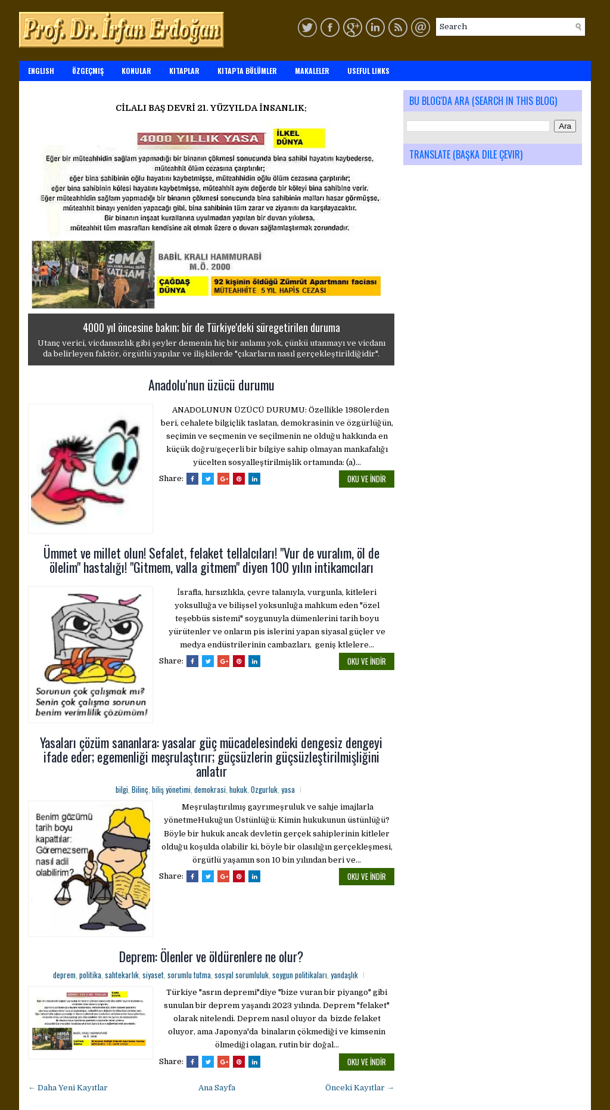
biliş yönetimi (171, 789)
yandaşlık (344, 975)
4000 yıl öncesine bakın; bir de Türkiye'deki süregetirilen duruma (211, 327)
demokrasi (210, 789)
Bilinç (140, 789)
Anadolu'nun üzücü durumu (211, 384)
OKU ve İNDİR (366, 479)
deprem (64, 975)
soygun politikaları (299, 975)
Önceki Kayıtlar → (359, 1087)
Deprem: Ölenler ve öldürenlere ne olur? (211, 956)
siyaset (153, 975)
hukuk (238, 789)
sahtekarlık (122, 975)
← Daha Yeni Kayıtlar (68, 1087)
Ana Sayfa (216, 1087)
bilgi (122, 789)
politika (90, 975)
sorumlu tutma (189, 975)
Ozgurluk (264, 789)
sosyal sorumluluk (241, 975)
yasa (288, 789)
